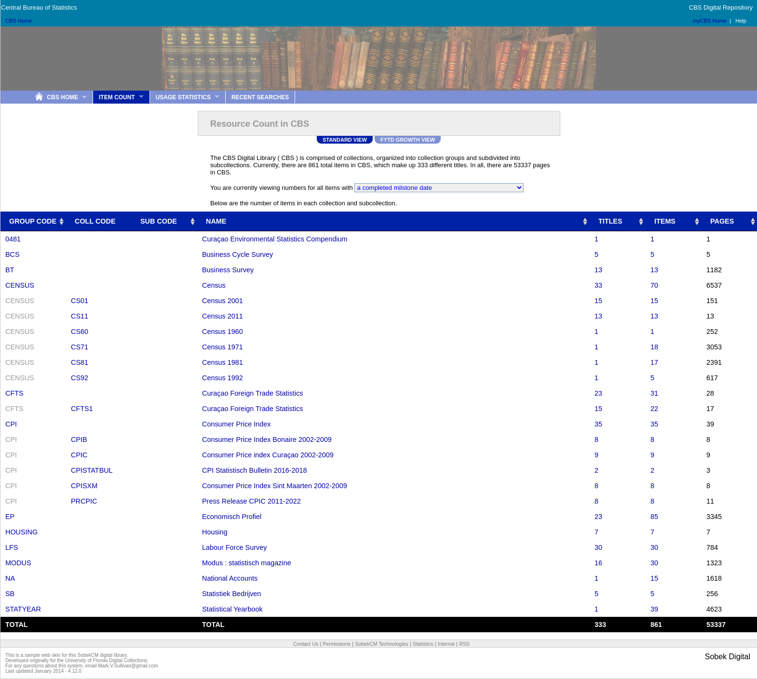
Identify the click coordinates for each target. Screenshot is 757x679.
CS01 (79, 301)
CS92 (79, 378)
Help (740, 21)
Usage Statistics (183, 97)
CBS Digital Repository (721, 7)
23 (598, 393)
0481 (13, 239)
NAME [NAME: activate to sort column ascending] (216, 221)
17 (654, 362)
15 (598, 301)
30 (598, 547)
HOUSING (21, 532)
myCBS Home (710, 21)
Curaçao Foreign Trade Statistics (252, 393)
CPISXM (84, 486)
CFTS (14, 393)
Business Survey (228, 270)
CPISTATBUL (92, 470)
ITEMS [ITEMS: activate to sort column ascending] (665, 221)
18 (654, 347)
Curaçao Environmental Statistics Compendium (275, 239)
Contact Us (305, 644)
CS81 (79, 362)
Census (214, 285)
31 (654, 393)
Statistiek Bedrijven (231, 594)
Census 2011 (222, 316)
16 (598, 563)
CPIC (79, 455)
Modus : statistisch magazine (246, 563)
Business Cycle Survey (237, 254)
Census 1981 (222, 362)
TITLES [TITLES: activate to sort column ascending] (610, 221)
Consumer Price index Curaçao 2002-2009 (268, 455)
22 (654, 409)
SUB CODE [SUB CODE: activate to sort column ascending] (158, 221)
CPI (11, 424)
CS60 (79, 331)
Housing (215, 532)
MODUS (18, 563)
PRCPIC (84, 501)
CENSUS (19, 285)
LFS (11, 547)
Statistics (423, 644)
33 (598, 285)
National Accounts (229, 578)
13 (598, 270)
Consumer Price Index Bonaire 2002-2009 (267, 439)
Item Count (117, 97)
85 (654, 516)
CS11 (79, 316)
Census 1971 (222, 347)
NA (10, 578)
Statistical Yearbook (232, 609)
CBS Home (18, 21)
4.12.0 (74, 671)
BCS (12, 254)
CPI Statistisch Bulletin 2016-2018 (254, 470)
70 (654, 285)
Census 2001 (222, 301)
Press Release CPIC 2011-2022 (251, 501)
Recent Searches (260, 97)
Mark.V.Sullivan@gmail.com (128, 665)
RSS (464, 644)
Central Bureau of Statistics (39, 7)
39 (654, 609)
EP (9, 516)
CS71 (79, 347)
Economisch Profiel (231, 516)
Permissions (337, 644)
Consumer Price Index (236, 424)
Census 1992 (222, 378)
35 (598, 424)
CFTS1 (82, 409)
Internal (446, 644)
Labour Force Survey (234, 547)
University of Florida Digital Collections (106, 660)
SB (9, 594)
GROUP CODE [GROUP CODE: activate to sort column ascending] (32, 221)
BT (9, 270)
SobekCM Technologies (381, 644)
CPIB (79, 439)
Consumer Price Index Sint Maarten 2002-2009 (274, 486)
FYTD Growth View (407, 140)
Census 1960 (222, 331)
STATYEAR (23, 609)
